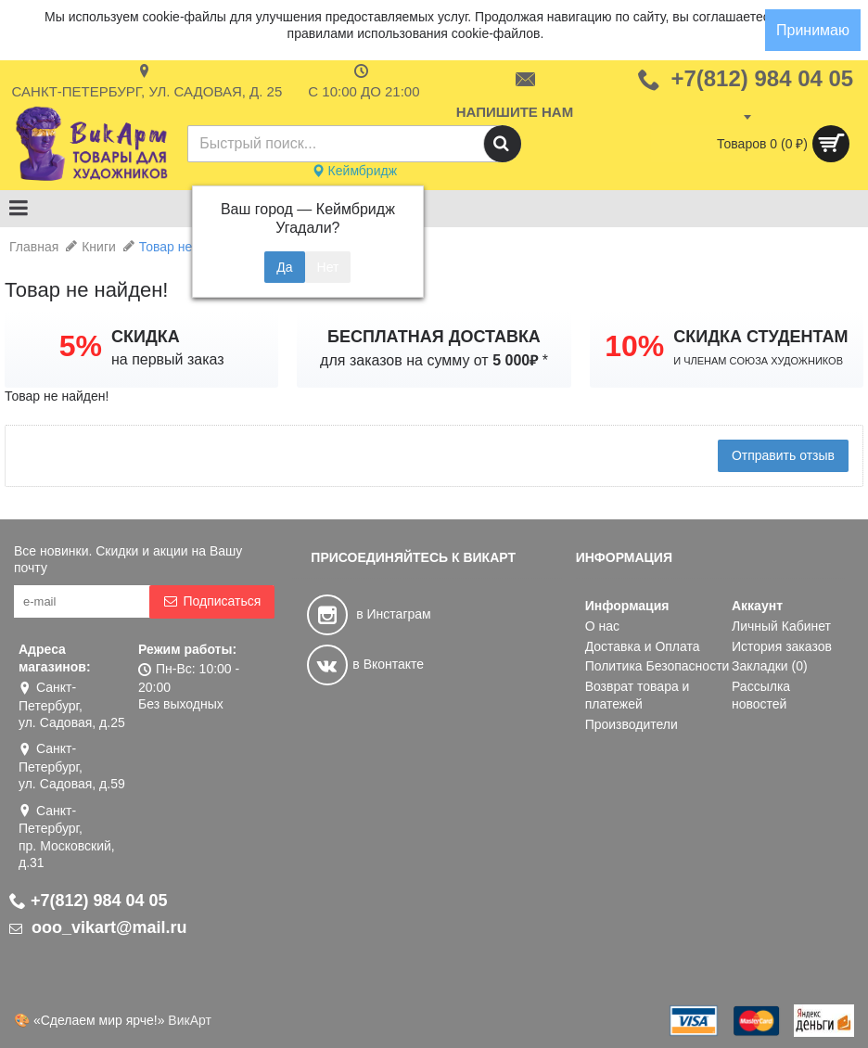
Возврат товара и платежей (637, 695)
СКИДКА (145, 336)
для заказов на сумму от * (434, 360)
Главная (33, 246)
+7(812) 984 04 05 (88, 900)
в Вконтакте (365, 664)
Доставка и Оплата (642, 646)
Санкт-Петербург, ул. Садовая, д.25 (72, 705)
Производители (631, 724)
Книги (99, 246)
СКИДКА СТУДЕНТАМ (760, 336)
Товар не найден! (191, 246)
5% (80, 346)
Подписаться (212, 601)
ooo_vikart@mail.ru (98, 927)
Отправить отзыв (783, 455)
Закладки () (770, 665)
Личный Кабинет (781, 626)
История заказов (782, 646)
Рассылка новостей (761, 695)
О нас (602, 626)
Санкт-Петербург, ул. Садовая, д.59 (72, 766)
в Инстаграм (368, 614)
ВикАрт (189, 1020)
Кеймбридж (354, 170)
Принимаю (812, 30)
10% (634, 346)
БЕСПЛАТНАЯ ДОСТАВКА (434, 336)
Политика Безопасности (657, 665)
